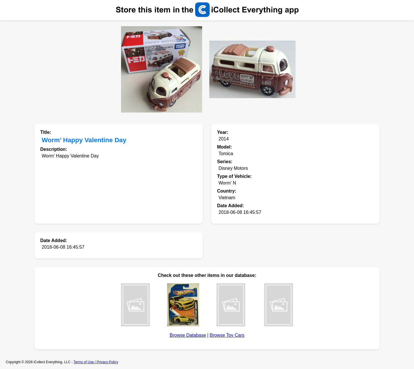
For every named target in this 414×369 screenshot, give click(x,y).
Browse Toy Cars (227, 335)
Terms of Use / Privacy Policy (95, 362)
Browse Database (188, 335)
